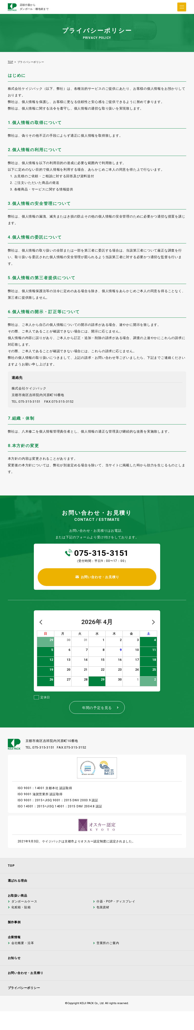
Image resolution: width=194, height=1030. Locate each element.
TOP (10, 62)
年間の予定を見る (100, 707)
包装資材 (102, 907)
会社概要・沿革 (22, 943)
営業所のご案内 (107, 943)
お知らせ (14, 958)
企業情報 (14, 937)
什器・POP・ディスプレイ (115, 901)
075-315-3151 (101, 553)
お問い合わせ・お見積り (25, 973)
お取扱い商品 (17, 895)
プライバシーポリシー (24, 988)
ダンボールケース (24, 901)
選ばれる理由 (17, 880)
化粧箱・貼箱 (21, 907)
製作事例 (14, 922)
